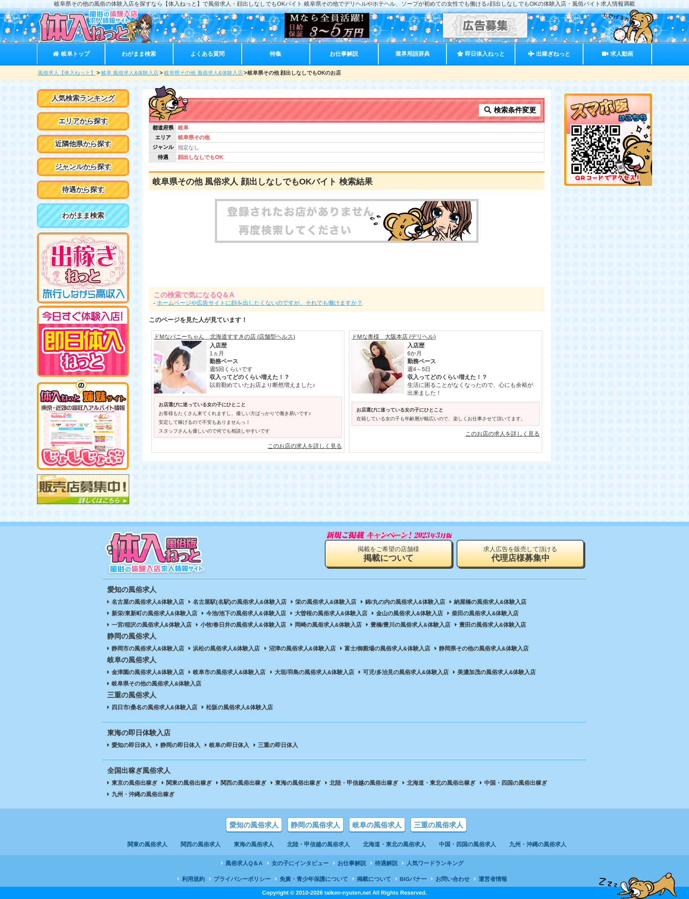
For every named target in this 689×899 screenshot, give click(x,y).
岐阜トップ (71, 54)
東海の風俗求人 (254, 844)
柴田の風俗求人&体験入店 (485, 613)
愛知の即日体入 (132, 745)
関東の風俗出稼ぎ (189, 783)
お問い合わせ (452, 879)
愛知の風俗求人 (254, 825)
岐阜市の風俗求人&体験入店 (229, 672)
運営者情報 (493, 879)
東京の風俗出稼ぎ (134, 783)
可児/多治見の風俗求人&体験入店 (406, 672)
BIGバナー (413, 879)
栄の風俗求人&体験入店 (325, 602)
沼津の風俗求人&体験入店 (302, 648)
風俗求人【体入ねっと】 (67, 73)
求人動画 (617, 54)
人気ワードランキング (435, 863)
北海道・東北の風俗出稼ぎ (441, 783)
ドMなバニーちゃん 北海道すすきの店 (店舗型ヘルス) (224, 336)
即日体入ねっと (481, 54)
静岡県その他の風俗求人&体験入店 (484, 648)
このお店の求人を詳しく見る (305, 446)
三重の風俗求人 (438, 825)
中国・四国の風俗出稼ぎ (515, 783)
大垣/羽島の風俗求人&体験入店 (315, 672)
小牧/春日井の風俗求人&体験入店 (243, 624)
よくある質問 (207, 54)
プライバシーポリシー (242, 879)
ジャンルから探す (83, 166)
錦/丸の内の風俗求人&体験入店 (405, 602)
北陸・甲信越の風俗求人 (318, 844)
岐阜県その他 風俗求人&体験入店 (203, 73)
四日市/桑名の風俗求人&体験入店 (154, 707)
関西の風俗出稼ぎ (243, 783)
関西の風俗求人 (201, 844)
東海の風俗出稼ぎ (298, 783)
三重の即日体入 (278, 745)
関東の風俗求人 (147, 844)
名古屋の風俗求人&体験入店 (148, 602)
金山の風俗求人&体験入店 (409, 613)
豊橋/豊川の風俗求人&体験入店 (410, 624)
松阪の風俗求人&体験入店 (239, 707)
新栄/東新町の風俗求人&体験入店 (154, 613)
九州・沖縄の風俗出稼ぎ (143, 794)
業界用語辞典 (412, 54)
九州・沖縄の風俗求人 (537, 844)
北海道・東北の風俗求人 (394, 844)
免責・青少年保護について (313, 879)
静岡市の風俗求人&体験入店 (148, 648)
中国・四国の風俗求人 (467, 844)
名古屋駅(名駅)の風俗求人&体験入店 (239, 602)
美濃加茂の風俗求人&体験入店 (496, 672)
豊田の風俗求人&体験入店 (492, 624)
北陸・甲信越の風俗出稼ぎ (364, 783)
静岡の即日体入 (180, 745)
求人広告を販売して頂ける (520, 554)
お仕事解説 (344, 54)
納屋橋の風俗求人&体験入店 (490, 602)
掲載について (374, 879)
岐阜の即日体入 (229, 745)
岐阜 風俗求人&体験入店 (130, 73)
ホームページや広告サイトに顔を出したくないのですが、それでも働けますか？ (260, 303)
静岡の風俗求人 (315, 825)
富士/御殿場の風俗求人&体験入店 (387, 648)
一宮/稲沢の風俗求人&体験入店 (152, 624)
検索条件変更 (509, 110)
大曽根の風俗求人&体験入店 (331, 613)
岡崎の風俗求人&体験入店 (328, 624)
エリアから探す (83, 121)
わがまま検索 (139, 54)
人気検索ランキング (83, 98)
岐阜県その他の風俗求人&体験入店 (156, 683)
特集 (275, 54)
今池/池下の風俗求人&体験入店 (246, 613)
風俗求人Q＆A (243, 863)
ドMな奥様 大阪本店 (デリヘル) (394, 336)
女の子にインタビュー (300, 863)
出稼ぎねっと (549, 54)
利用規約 (193, 879)
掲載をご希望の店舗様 (388, 554)
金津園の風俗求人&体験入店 (148, 672)
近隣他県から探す (83, 144)
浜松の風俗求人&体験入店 (226, 648)
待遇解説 (386, 863)
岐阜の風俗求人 (377, 825)
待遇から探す (83, 189)
